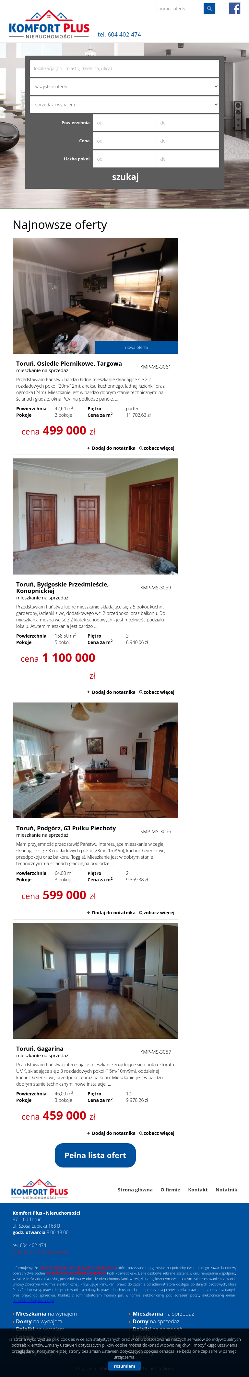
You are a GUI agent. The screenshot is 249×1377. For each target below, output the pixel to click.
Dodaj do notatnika (114, 448)
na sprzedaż (163, 1313)
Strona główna (135, 1189)
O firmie (170, 1189)
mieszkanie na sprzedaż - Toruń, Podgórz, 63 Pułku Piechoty (95, 811)
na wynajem (46, 1313)
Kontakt (198, 1189)
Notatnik (226, 1189)
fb (235, 8)
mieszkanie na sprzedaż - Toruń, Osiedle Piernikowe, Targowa (95, 346)
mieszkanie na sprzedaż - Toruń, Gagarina (95, 1031)
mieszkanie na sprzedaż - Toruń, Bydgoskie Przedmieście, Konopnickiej (95, 578)
